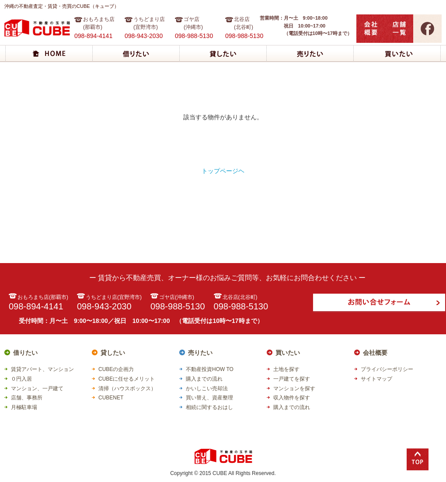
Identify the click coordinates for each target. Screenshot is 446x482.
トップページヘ (223, 170)
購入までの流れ (204, 379)
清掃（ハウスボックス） (127, 388)
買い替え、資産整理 (209, 398)
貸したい (113, 352)
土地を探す (286, 369)
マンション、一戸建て (37, 388)
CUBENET (110, 398)
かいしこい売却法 (207, 388)
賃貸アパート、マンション (42, 369)
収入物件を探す (291, 398)
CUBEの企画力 (116, 369)
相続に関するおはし (209, 407)
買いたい (287, 352)
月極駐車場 (24, 407)
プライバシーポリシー (387, 369)
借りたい (25, 352)
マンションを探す (294, 388)
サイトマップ (376, 379)
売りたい (200, 352)
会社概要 (375, 352)
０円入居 (21, 379)
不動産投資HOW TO (209, 369)
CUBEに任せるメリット (126, 379)
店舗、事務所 (26, 398)
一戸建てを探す (291, 379)
